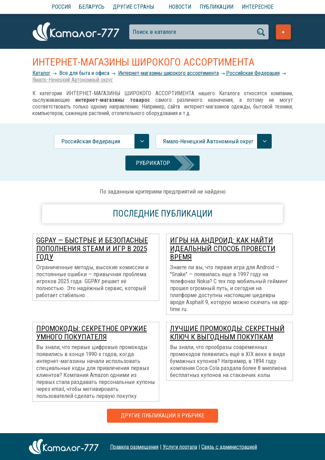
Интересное (257, 6)
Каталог (41, 73)
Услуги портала (180, 446)
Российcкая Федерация (253, 73)
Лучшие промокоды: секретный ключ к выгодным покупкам (227, 332)
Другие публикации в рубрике (162, 415)
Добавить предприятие (283, 31)
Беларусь (92, 6)
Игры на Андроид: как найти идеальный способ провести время (223, 248)
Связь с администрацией (229, 446)
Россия (61, 6)
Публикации (216, 6)
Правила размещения (134, 446)
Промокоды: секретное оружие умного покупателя (91, 332)
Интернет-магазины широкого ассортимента (168, 73)
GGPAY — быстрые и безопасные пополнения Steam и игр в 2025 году (92, 248)
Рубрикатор (153, 162)
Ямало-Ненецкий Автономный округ (72, 79)
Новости (180, 6)
